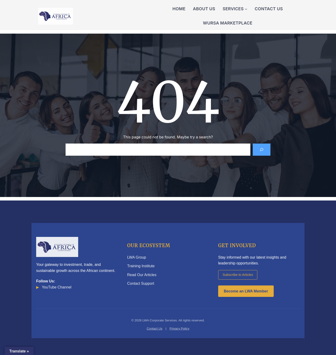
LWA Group (136, 257)
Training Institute (141, 266)
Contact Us (154, 328)
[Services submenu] (246, 9)
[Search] (261, 150)
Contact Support (140, 283)
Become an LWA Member (246, 291)
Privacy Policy (179, 328)
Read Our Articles (141, 275)
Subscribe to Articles (238, 275)
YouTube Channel (53, 287)
